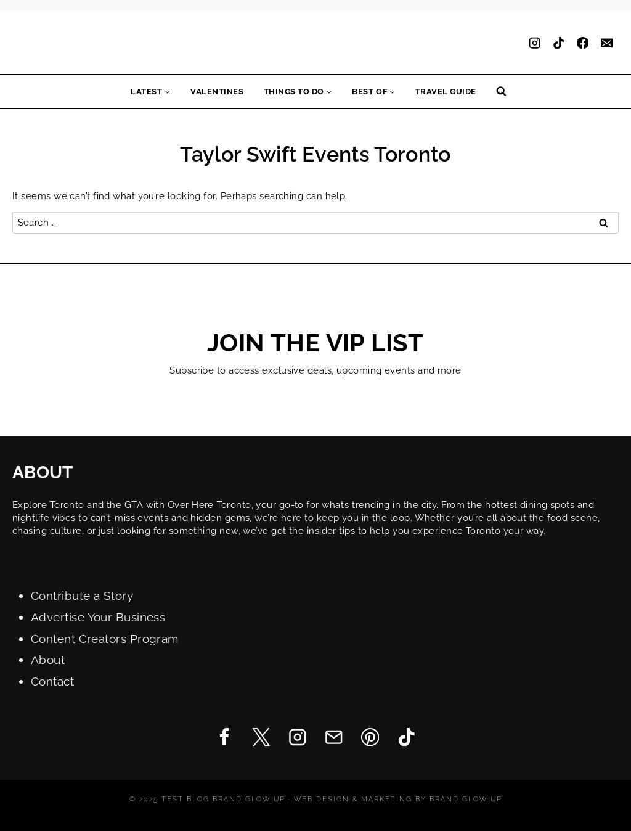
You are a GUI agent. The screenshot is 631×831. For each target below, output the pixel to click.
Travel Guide (445, 91)
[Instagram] (535, 43)
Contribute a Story (82, 596)
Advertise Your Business (98, 617)
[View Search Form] (501, 91)
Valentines (216, 91)
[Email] (607, 43)
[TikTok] (559, 43)
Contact (52, 681)
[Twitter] (261, 737)
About (48, 660)
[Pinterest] (370, 737)
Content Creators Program (105, 639)
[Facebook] (583, 43)
